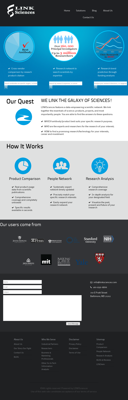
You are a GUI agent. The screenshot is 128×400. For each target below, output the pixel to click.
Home (67, 11)
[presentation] (22, 327)
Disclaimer (73, 348)
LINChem (100, 364)
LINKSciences (81, 388)
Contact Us (88, 18)
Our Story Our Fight (22, 348)
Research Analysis (100, 179)
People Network (60, 179)
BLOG (16, 357)
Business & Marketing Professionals (47, 356)
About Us (107, 11)
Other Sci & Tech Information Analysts (48, 366)
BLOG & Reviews (103, 360)
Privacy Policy (75, 344)
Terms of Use (74, 353)
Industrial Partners (49, 344)
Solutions (81, 11)
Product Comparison (24, 179)
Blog (94, 11)
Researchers (46, 348)
